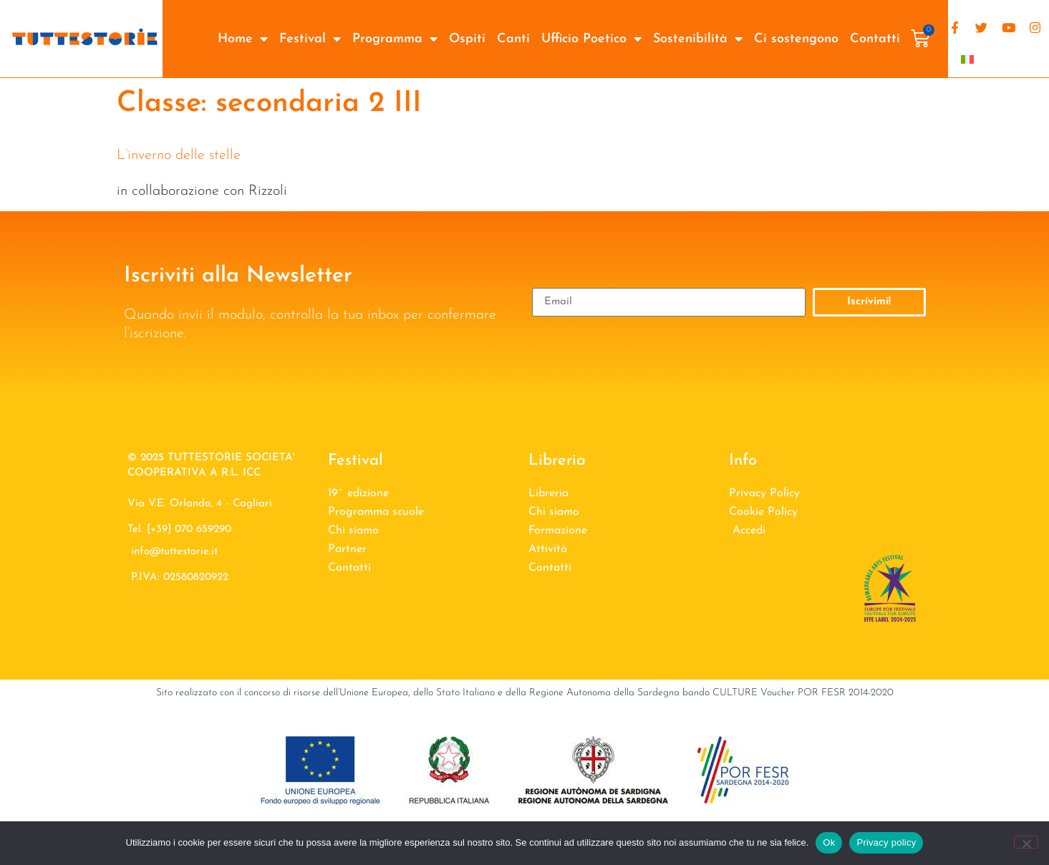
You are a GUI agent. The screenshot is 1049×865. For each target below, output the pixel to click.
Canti (513, 39)
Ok (829, 842)
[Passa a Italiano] (967, 58)
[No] (1026, 842)
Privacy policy (886, 842)
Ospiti (467, 39)
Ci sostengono (796, 39)
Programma (395, 39)
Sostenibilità (698, 39)
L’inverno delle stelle (179, 155)
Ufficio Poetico (591, 39)
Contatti (875, 39)
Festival (310, 39)
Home (243, 39)
